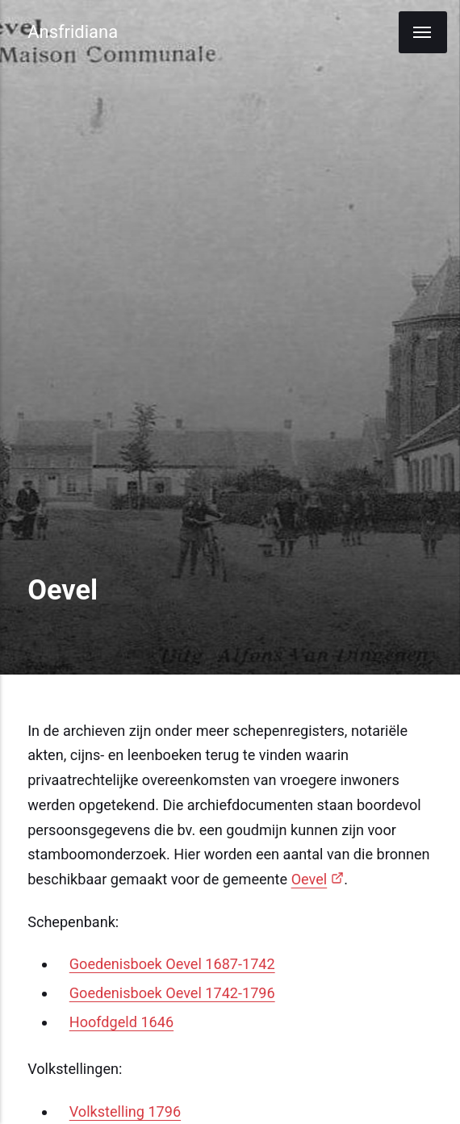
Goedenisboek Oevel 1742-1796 (172, 992)
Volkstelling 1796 (125, 1111)
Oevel (309, 879)
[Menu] (423, 32)
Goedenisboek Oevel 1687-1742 (172, 963)
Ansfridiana (72, 32)
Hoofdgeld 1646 (121, 1021)
